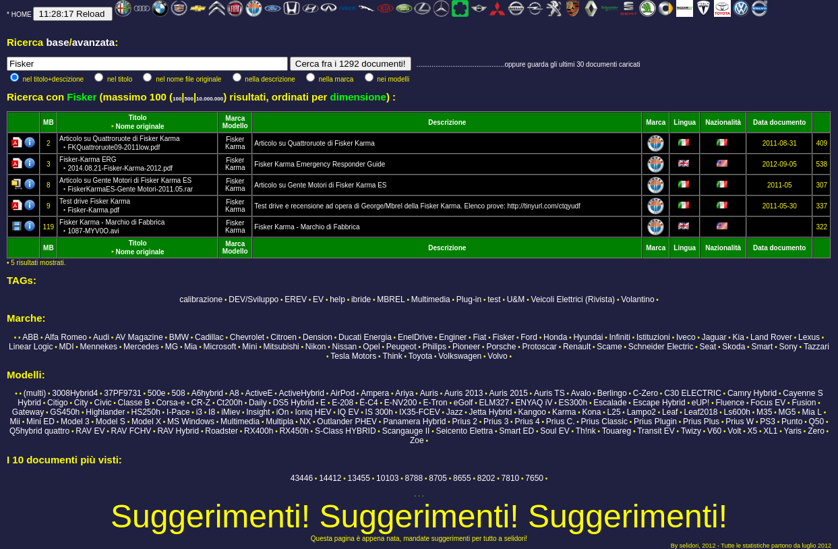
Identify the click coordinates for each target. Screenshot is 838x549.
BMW (179, 337)
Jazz (454, 412)
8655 (462, 478)
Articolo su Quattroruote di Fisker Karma (314, 143)
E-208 (342, 402)
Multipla (279, 421)
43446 (302, 478)
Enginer (453, 337)
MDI (66, 346)
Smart (762, 346)
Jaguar (714, 337)
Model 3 (75, 421)
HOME (21, 14)
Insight (258, 412)
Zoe (417, 440)
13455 (359, 478)
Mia (190, 346)
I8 (211, 412)
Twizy (691, 431)
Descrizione (447, 122)
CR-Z (200, 402)
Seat (708, 346)
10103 (387, 478)
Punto (791, 421)
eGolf (463, 402)
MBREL (391, 299)
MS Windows (190, 421)
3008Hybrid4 (75, 393)
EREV (296, 299)
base (57, 42)
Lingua (685, 122)
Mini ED (40, 421)
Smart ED (516, 431)
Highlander (105, 412)
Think (392, 356)
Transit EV (656, 431)
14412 (330, 478)
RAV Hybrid (178, 431)
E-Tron (435, 402)
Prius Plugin (655, 421)
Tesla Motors (353, 356)
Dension (317, 337)
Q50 (816, 421)
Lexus (809, 337)
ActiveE (259, 393)
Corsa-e (170, 402)
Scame (609, 346)
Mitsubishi (281, 346)
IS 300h (379, 412)
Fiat (479, 337)
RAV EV (90, 431)
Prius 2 (464, 421)
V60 (714, 431)
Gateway (28, 412)
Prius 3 (495, 421)
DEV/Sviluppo (253, 299)
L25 (614, 412)
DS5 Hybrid (293, 402)
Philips (434, 346)
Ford (528, 337)
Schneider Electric (661, 346)
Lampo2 (641, 412)
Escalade (609, 402)
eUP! (701, 402)
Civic (103, 402)
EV (318, 299)
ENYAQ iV (533, 402)
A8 (234, 393)
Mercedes (141, 346)
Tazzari (816, 346)
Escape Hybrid (659, 402)
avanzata (93, 42)
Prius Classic (604, 421)
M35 (764, 412)
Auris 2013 (463, 393)
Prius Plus (701, 421)
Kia (738, 337)
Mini (249, 346)
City (81, 402)
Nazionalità (723, 122)
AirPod (342, 393)
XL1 (770, 431)
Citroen (283, 337)
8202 (486, 478)
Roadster (221, 431)
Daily (258, 402)
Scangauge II (406, 431)
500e (157, 393)
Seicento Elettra (464, 431)
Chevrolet (247, 337)
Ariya (404, 393)
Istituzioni (653, 337)
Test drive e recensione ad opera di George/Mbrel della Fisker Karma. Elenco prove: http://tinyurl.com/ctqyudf (417, 206)
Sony (788, 346)
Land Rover (771, 337)
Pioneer (466, 346)
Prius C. (560, 421)
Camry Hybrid (752, 393)
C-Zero (645, 393)
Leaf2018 (700, 412)
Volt (734, 431)
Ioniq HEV (313, 412)
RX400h (258, 431)
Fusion (803, 402)
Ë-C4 (368, 402)
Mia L (812, 412)
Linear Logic (31, 346)
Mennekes (98, 346)
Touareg (616, 431)
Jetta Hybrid (490, 412)
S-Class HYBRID (345, 431)
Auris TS (549, 393)
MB (48, 122)
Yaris (793, 431)
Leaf (670, 412)
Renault (577, 346)
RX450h (293, 431)
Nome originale (139, 126)
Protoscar (539, 346)
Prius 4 (526, 421)
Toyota (420, 356)
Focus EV (767, 402)
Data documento (779, 122)
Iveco (686, 337)
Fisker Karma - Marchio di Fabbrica (306, 227)
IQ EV (348, 412)
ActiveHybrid (301, 393)
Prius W (739, 421)
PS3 (767, 421)
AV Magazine (138, 337)
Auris (429, 393)
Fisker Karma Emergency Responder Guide (319, 164)
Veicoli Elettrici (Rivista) (573, 299)
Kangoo (532, 412)
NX (305, 421)
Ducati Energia (365, 337)
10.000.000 (209, 99)
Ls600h (737, 412)
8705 (438, 478)
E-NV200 (400, 402)
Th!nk (586, 431)
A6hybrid (207, 393)
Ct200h (229, 402)
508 (178, 393)
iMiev (230, 412)
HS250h (145, 412)
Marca (235, 118)
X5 (752, 431)
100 (177, 99)
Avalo (581, 393)
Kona (591, 412)
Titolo (138, 117)
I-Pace (178, 412)
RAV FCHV (131, 431)
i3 (199, 412)
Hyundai (588, 337)
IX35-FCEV (419, 412)
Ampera (375, 393)
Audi (101, 337)
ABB (30, 337)
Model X (146, 421)
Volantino (637, 299)
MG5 (787, 412)
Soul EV (554, 431)
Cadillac (209, 337)
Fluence (730, 402)
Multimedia (430, 299)
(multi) (35, 393)
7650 (534, 478)
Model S (110, 421)
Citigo (57, 402)
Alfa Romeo (65, 337)
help (337, 299)
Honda (555, 337)
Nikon (315, 346)
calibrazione (200, 299)
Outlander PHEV (347, 421)
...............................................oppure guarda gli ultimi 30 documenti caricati (528, 64)
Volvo (497, 356)
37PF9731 (122, 393)
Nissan (344, 346)
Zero (816, 431)
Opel (371, 346)
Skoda (733, 346)
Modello (235, 125)
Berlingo (612, 393)
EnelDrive (415, 337)
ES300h (572, 402)
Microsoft (220, 346)
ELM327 (494, 402)
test (493, 299)
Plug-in (468, 299)
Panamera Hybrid (414, 421)
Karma (235, 146)
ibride (361, 299)
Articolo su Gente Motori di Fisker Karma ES (320, 185)
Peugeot (401, 346)
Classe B (134, 402)
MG (171, 346)
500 (189, 99)
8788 (414, 478)
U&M (516, 299)
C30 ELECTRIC (692, 393)
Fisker (235, 139)
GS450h (65, 412)
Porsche (501, 346)
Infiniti (619, 337)
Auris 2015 (508, 393)
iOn (282, 412)
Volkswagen (459, 356)
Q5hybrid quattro (39, 431)
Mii (15, 421)
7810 (511, 478)
